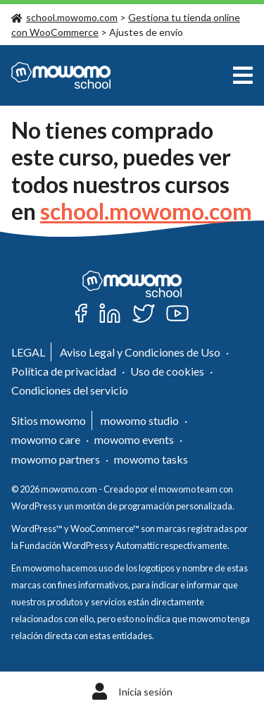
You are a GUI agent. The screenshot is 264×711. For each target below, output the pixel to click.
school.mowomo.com (64, 17)
